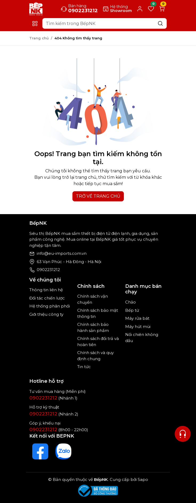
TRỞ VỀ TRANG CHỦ (98, 196)
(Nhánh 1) (53, 398)
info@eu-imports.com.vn (62, 253)
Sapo (142, 479)
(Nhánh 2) (53, 414)
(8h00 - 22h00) (58, 429)
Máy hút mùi (137, 326)
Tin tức (84, 366)
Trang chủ (39, 38)
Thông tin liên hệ (46, 289)
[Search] (104, 23)
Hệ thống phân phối (49, 306)
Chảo (130, 302)
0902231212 (48, 269)
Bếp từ (132, 310)
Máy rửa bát (137, 318)
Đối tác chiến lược (47, 298)
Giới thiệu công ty (46, 314)
